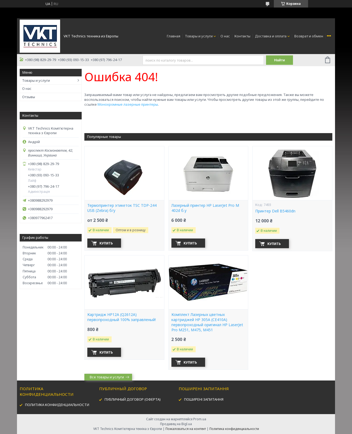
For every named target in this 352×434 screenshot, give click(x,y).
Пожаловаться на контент (185, 428)
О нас (225, 36)
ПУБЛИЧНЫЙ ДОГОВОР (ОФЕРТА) (133, 399)
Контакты (242, 36)
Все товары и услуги (107, 377)
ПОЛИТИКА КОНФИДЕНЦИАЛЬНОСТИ (57, 404)
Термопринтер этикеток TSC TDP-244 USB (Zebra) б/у (122, 208)
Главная (173, 36)
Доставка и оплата (271, 36)
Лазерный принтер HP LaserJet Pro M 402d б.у (205, 208)
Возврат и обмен (308, 36)
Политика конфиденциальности (234, 428)
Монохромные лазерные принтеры (128, 104)
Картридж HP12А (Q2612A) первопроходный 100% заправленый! (121, 317)
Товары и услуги (199, 36)
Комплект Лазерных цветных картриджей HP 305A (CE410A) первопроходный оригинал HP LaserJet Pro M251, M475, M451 (207, 322)
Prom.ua (199, 419)
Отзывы (28, 96)
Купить (106, 243)
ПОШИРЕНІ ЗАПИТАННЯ (203, 399)
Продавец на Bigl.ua (176, 424)
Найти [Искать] (279, 60)
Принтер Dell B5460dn (275, 211)
